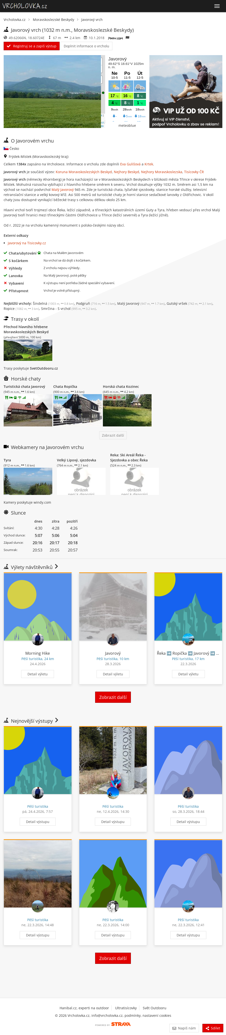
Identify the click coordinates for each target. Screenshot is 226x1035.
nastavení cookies (157, 1015)
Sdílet (213, 1028)
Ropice (21, 308)
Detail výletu (37, 674)
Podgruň (95, 303)
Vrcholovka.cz (15, 19)
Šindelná (53, 303)
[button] (103, 93)
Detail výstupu (37, 821)
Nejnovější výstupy (31, 721)
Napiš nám (184, 1028)
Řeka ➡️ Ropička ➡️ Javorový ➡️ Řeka (191, 653)
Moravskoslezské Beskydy (53, 19)
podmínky (133, 1015)
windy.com (42, 502)
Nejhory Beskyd (126, 172)
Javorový (113, 653)
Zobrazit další (113, 435)
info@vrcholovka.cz (107, 1015)
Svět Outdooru (154, 1008)
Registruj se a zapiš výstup (31, 46)
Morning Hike (37, 653)
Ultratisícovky (126, 1008)
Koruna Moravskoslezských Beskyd (84, 172)
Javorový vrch (92, 19)
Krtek (149, 164)
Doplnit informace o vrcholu (86, 46)
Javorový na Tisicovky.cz (27, 243)
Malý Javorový (63, 189)
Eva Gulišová (130, 164)
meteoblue (127, 125)
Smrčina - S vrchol (68, 308)
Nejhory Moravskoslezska (161, 172)
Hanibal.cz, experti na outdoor (84, 1008)
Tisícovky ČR (194, 172)
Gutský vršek (189, 303)
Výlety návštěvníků (31, 567)
